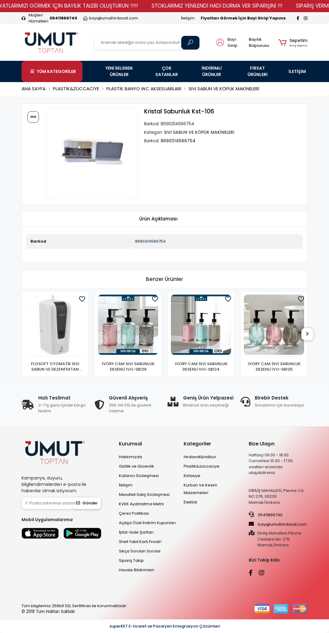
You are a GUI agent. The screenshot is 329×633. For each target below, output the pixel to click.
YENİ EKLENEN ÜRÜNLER (119, 71)
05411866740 (265, 515)
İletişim (188, 18)
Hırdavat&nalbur (200, 457)
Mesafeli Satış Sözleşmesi (144, 494)
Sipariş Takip (131, 560)
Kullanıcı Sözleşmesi (139, 476)
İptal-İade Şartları (136, 532)
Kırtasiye (192, 476)
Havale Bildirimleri (136, 570)
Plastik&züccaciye (202, 466)
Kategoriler (197, 443)
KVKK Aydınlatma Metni (141, 504)
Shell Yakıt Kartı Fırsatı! (140, 542)
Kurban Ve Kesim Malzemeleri (200, 489)
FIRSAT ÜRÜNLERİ (258, 71)
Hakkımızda (130, 457)
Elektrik (190, 502)
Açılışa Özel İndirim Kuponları (147, 523)
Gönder (87, 503)
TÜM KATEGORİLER (53, 71)
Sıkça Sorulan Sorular (140, 551)
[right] (307, 334)
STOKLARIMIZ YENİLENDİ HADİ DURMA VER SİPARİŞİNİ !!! (232, 5)
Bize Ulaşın (262, 443)
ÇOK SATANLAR (166, 71)
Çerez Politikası (134, 513)
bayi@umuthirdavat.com (278, 524)
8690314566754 (150, 241)
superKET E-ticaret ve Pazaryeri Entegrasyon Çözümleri (164, 626)
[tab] (158, 219)
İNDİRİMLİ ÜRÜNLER (212, 71)
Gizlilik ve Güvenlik (136, 466)
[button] (293, 42)
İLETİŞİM (297, 71)
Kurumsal (130, 443)
